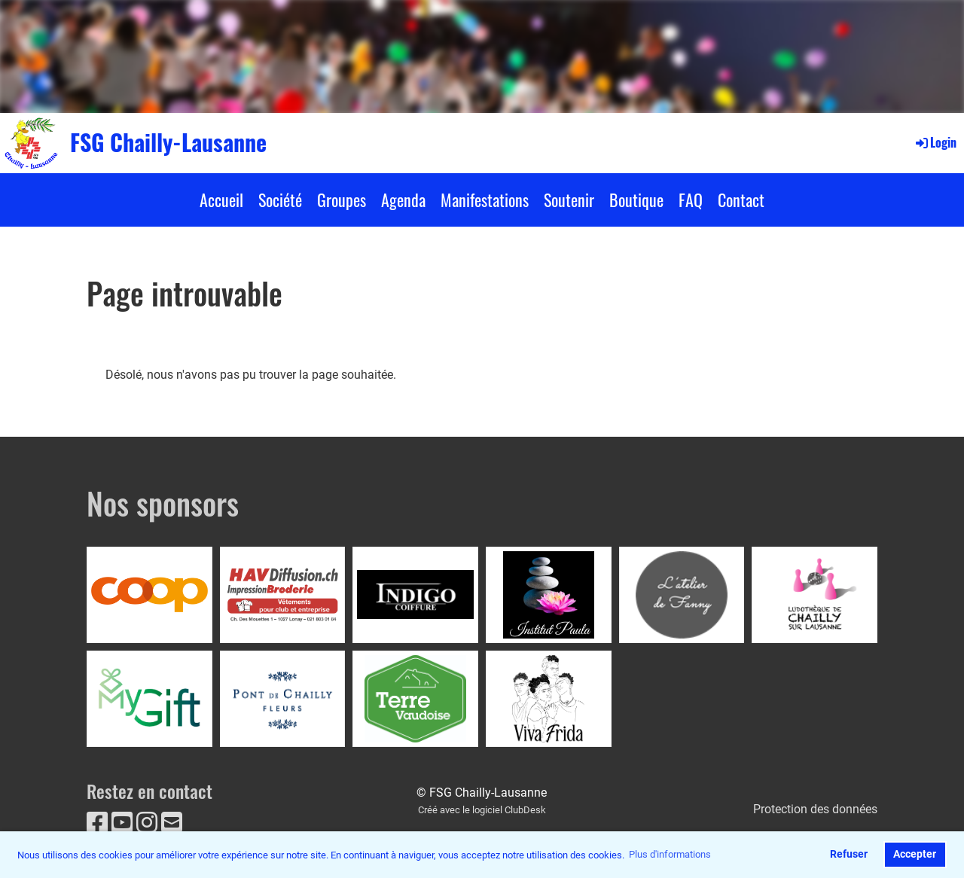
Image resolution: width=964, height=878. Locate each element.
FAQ (691, 199)
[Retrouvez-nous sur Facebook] (97, 823)
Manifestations (485, 199)
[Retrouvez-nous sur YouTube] (122, 823)
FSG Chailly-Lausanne (168, 142)
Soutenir (569, 199)
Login (935, 142)
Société (280, 199)
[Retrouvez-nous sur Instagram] (146, 823)
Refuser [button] (849, 854)
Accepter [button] (914, 854)
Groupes (341, 199)
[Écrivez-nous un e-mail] (171, 823)
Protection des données (815, 809)
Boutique (636, 199)
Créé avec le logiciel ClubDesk (482, 810)
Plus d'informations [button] (670, 854)
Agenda (403, 199)
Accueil (221, 199)
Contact (741, 199)
